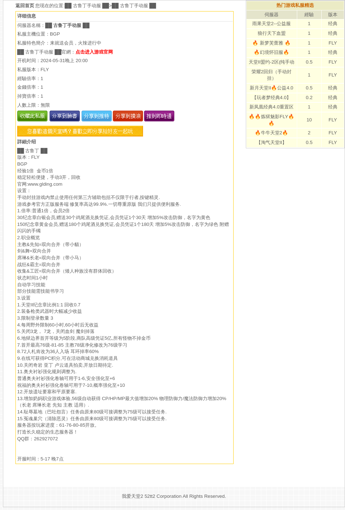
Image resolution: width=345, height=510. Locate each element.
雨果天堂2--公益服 (271, 23)
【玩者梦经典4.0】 (271, 97)
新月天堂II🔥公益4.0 (271, 88)
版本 (332, 14)
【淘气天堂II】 (271, 142)
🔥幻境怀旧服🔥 (271, 52)
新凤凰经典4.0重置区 (271, 107)
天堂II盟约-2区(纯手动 (272, 62)
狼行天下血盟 (272, 33)
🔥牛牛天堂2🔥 (271, 132)
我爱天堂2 (132, 496)
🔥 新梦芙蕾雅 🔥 (271, 43)
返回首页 (25, 5)
